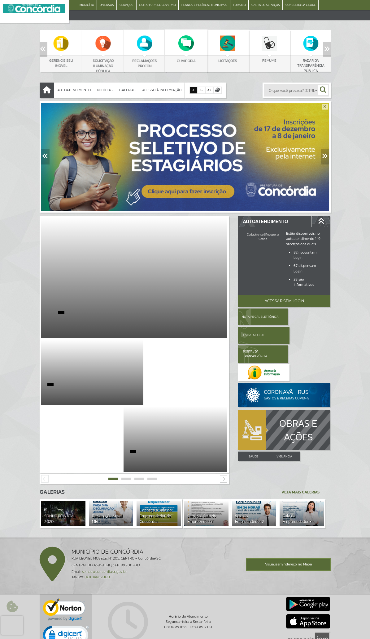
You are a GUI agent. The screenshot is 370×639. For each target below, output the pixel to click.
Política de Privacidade (185, 632)
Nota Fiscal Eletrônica (260, 316)
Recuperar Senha (269, 236)
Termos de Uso (185, 628)
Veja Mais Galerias (299, 455)
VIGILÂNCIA (284, 419)
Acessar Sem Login (284, 301)
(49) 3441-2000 (97, 539)
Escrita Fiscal (300, 316)
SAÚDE (253, 419)
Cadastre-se (255, 234)
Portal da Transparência (255, 335)
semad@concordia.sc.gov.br (104, 534)
